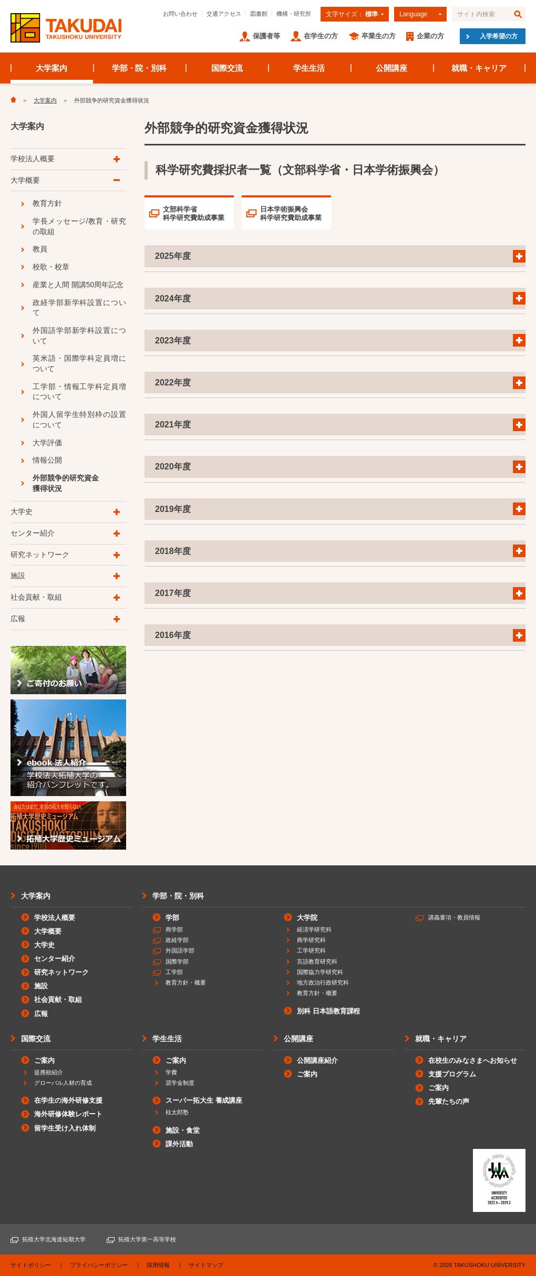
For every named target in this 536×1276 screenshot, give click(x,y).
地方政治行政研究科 (323, 982)
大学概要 (25, 180)
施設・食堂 (183, 1130)
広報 (18, 618)
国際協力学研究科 (320, 972)
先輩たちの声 (448, 1101)
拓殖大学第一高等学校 (147, 1239)
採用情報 (158, 1265)
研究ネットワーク (40, 554)
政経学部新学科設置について (79, 307)
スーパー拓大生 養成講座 (204, 1100)
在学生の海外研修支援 (68, 1100)
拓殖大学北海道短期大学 (54, 1239)
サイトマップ (206, 1265)
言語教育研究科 (317, 961)
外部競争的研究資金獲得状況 (66, 483)
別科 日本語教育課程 (328, 1011)
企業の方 (430, 36)
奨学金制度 (180, 1083)
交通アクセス (224, 14)
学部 (172, 918)
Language (413, 14)
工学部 (174, 972)
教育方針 (47, 203)
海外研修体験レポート (68, 1114)
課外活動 (179, 1144)
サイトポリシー (31, 1265)
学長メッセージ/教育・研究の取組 (79, 226)
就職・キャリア (479, 68)
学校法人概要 (33, 158)
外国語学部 (180, 950)
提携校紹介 (48, 1072)
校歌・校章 (51, 267)
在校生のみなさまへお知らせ (472, 1060)
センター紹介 (33, 533)
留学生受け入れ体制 (65, 1128)
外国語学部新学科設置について (79, 335)
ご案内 (44, 1060)
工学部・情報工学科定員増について (79, 391)
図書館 (258, 14)
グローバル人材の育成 (63, 1083)
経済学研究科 (314, 929)
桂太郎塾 (177, 1112)
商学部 (174, 929)
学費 (171, 1072)
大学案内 (51, 68)
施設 (18, 575)
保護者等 (266, 36)
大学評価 (47, 442)
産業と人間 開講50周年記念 (78, 284)
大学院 (307, 918)
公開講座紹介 (317, 1060)
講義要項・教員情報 (454, 917)
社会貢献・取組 (36, 597)
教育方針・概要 (186, 982)
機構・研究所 (293, 14)
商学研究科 (311, 940)
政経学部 (177, 940)
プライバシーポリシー (99, 1265)
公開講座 (391, 68)
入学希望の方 (499, 36)
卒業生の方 (379, 36)
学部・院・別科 (139, 68)
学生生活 (309, 68)
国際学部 (177, 961)
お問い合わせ (180, 14)
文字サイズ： (352, 14)
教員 (40, 249)
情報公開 (47, 460)
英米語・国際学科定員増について (79, 363)
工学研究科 (311, 950)
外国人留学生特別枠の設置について (79, 419)
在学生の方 (321, 36)
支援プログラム (452, 1074)
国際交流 (227, 68)
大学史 (22, 511)
